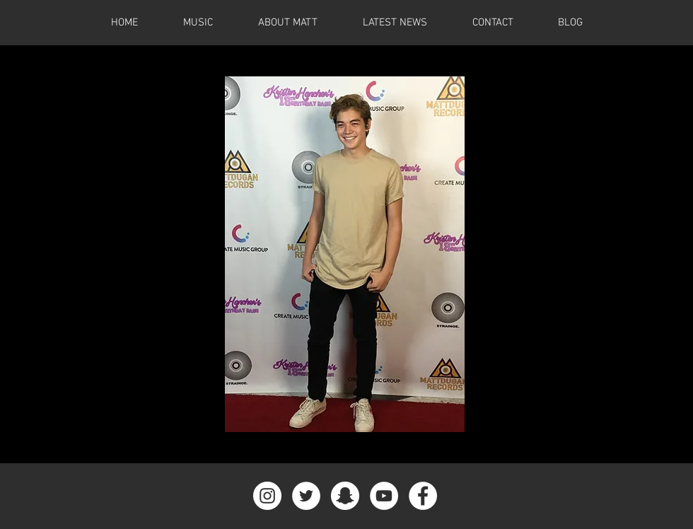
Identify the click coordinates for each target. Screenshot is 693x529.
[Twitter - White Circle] (306, 496)
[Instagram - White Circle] (267, 496)
